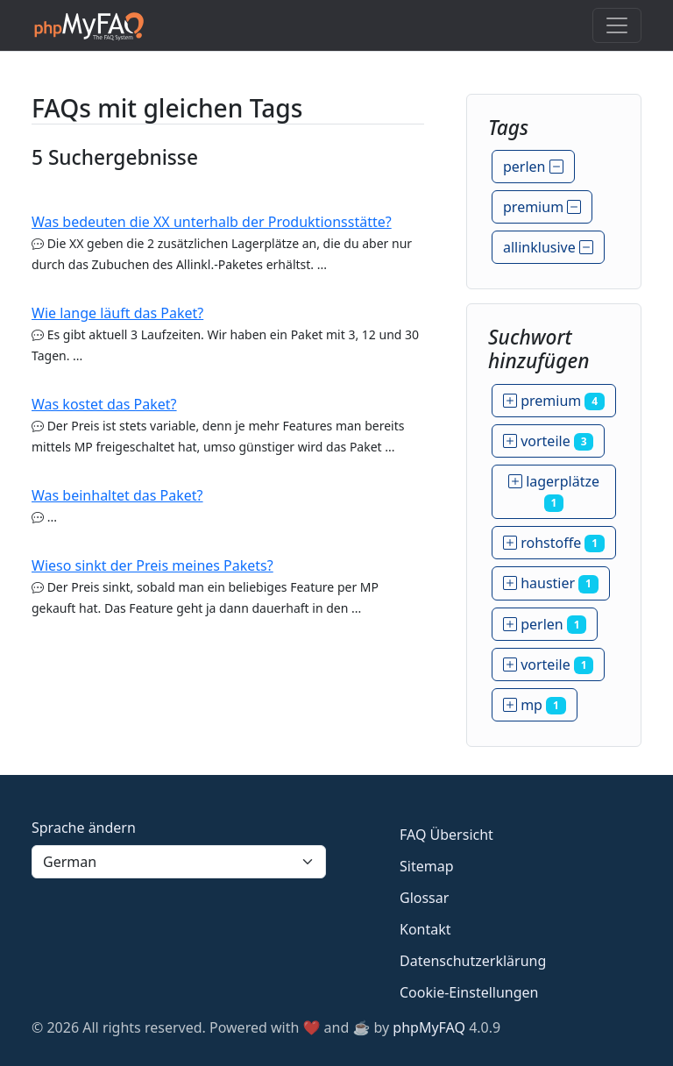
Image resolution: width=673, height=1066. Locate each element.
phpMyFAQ (429, 1027)
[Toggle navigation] (616, 25)
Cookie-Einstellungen (469, 992)
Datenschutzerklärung (473, 960)
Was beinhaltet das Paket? (117, 495)
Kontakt (425, 929)
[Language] (179, 861)
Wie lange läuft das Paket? (117, 313)
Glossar (424, 897)
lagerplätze (553, 492)
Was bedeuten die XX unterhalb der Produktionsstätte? (212, 221)
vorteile (548, 441)
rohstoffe (554, 542)
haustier (551, 583)
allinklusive (548, 247)
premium (542, 207)
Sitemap (427, 866)
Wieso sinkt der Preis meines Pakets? (152, 565)
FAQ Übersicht (446, 834)
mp (534, 704)
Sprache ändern (84, 827)
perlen (533, 166)
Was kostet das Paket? (104, 404)
